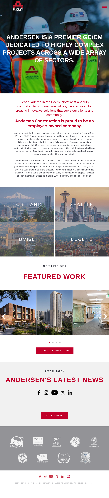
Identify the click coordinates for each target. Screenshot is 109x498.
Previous (3, 317)
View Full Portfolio (54, 350)
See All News (54, 415)
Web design (79, 483)
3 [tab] (56, 342)
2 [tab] (52, 342)
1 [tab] (49, 342)
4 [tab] (60, 342)
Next (105, 317)
